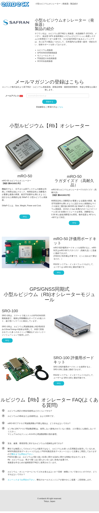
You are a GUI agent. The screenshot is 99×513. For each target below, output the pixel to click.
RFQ (25, 217)
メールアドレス (12, 96)
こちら (60, 107)
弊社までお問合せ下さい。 (23, 456)
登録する (49, 102)
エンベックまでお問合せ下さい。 (22, 481)
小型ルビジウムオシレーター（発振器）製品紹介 (57, 4)
